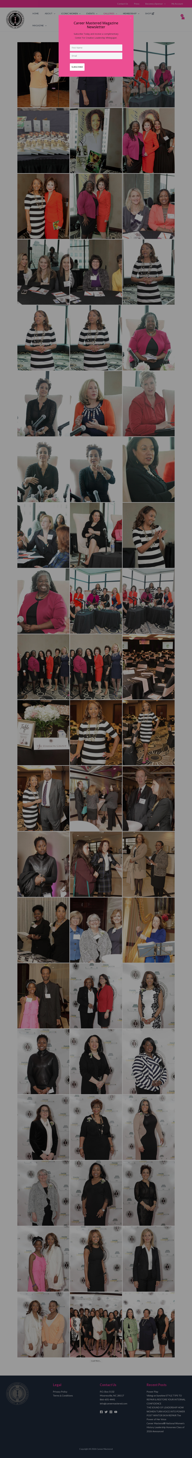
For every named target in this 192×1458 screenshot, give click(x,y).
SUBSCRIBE (78, 65)
